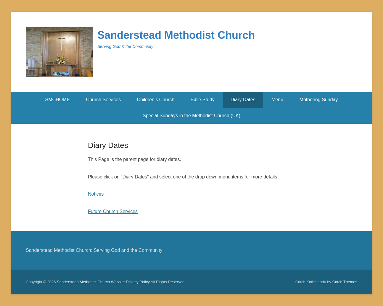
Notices (96, 194)
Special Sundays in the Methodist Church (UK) (191, 115)
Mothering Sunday (319, 99)
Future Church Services (113, 211)
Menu (277, 99)
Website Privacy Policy (130, 282)
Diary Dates (243, 99)
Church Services (103, 99)
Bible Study (203, 99)
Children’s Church (155, 99)
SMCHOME (57, 99)
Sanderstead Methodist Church (176, 35)
